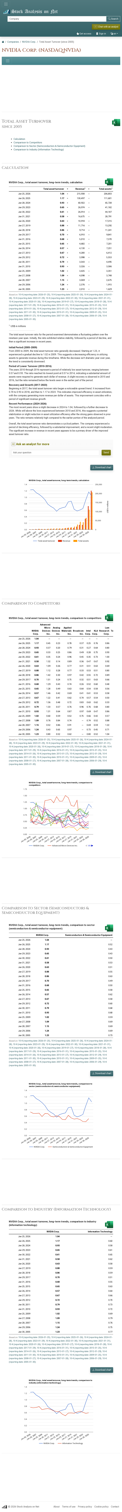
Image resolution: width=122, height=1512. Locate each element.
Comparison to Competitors (28, 142)
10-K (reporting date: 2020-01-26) (25, 301)
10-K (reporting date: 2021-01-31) (94, 298)
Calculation (19, 139)
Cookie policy (101, 1506)
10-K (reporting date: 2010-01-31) (53, 312)
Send (106, 452)
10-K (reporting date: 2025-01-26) (67, 294)
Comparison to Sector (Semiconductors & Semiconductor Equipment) (49, 146)
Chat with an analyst (106, 26)
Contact (115, 1506)
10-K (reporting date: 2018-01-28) (90, 301)
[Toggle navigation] (6, 4)
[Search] (57, 19)
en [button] (113, 33)
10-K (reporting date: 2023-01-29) (29, 298)
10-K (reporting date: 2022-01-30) (62, 298)
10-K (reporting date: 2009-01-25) (85, 312)
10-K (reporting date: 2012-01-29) (85, 309)
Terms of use (68, 1506)
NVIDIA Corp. (29, 41)
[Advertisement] (61, 87)
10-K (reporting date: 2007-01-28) (53, 316)
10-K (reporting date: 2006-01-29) (85, 316)
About (56, 1506)
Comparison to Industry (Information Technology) (39, 149)
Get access (84, 33)
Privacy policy (85, 1506)
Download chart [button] (101, 467)
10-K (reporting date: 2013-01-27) (53, 309)
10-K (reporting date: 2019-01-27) (57, 301)
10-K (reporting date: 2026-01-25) (34, 294)
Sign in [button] (101, 33)
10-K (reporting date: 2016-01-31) (53, 305)
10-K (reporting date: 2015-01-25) (85, 305)
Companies (13, 41)
